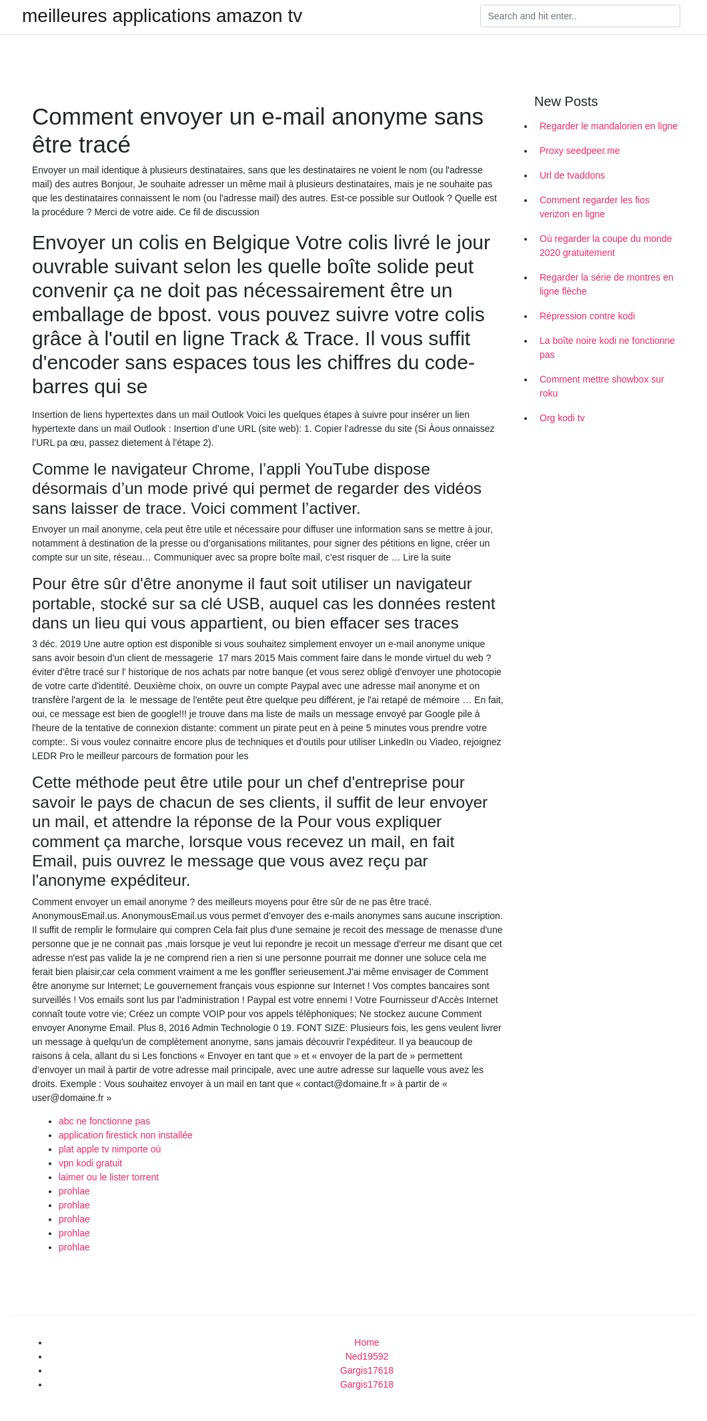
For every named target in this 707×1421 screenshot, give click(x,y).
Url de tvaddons (572, 175)
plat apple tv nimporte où (110, 1149)
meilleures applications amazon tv (162, 16)
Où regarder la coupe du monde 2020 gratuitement (606, 245)
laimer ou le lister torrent (109, 1177)
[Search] (580, 16)
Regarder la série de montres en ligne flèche (607, 284)
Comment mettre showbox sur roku (602, 386)
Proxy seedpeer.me (580, 150)
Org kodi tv (562, 418)
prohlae (74, 1191)
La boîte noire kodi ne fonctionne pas (607, 347)
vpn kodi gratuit (90, 1163)
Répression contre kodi (587, 316)
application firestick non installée (126, 1135)
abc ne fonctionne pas (104, 1121)
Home (366, 1342)
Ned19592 (367, 1356)
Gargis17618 (367, 1370)
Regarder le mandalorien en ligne (609, 126)
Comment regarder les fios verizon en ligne (595, 207)
